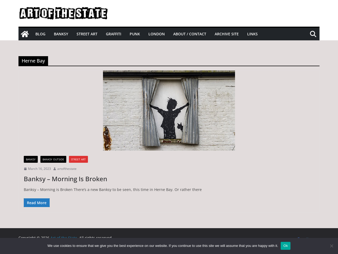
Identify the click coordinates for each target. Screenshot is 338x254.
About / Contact (189, 33)
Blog (40, 33)
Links (252, 33)
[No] (331, 245)
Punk (135, 33)
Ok (285, 246)
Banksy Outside (53, 159)
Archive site (227, 33)
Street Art (87, 33)
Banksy (61, 33)
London (156, 33)
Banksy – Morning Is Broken (65, 178)
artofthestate (67, 168)
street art (78, 159)
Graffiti (113, 33)
